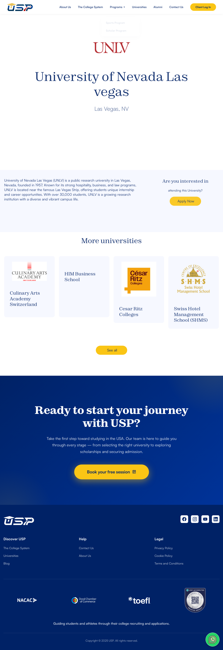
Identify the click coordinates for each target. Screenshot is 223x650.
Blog (6, 563)
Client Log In (203, 7)
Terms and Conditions (169, 563)
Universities (139, 7)
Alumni (157, 7)
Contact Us (176, 7)
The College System (90, 7)
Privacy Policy (164, 548)
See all (112, 350)
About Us (65, 7)
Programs (117, 7)
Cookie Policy (163, 556)
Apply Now (186, 207)
